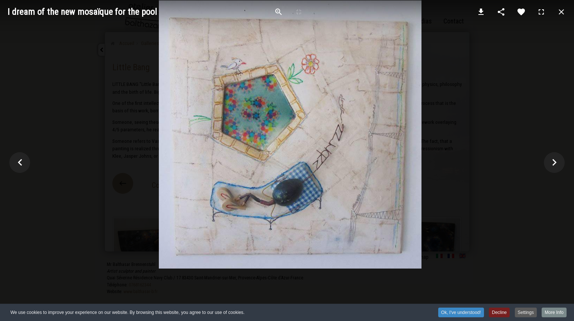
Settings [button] (526, 313)
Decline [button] (499, 313)
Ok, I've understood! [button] (461, 313)
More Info (554, 313)
